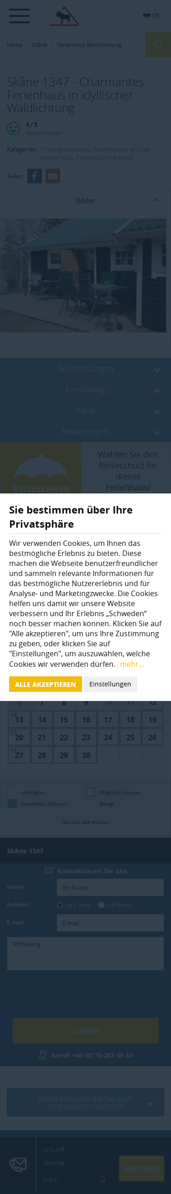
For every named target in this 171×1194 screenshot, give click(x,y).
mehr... (132, 664)
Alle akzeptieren (45, 684)
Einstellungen (110, 684)
